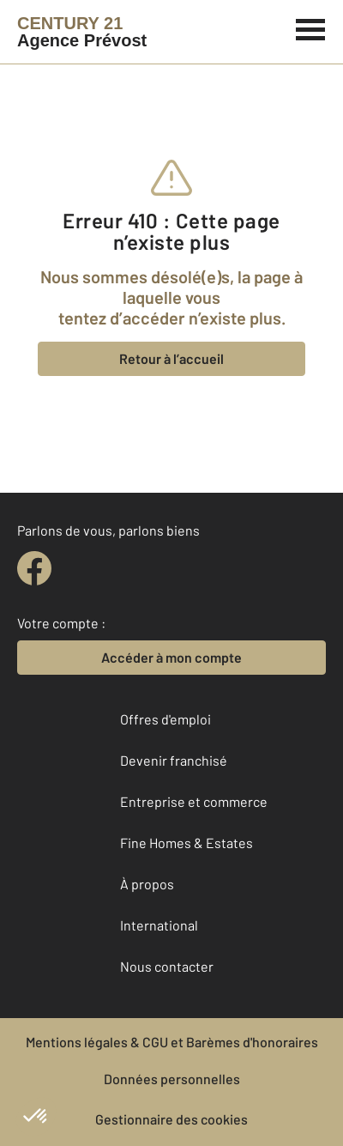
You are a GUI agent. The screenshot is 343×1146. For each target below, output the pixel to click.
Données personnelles (172, 1078)
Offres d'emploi (165, 719)
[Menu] (311, 27)
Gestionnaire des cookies (171, 1119)
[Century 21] (82, 32)
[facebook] (34, 568)
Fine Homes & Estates (186, 842)
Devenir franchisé (173, 760)
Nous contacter (167, 966)
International (159, 925)
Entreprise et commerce (194, 801)
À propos (147, 884)
